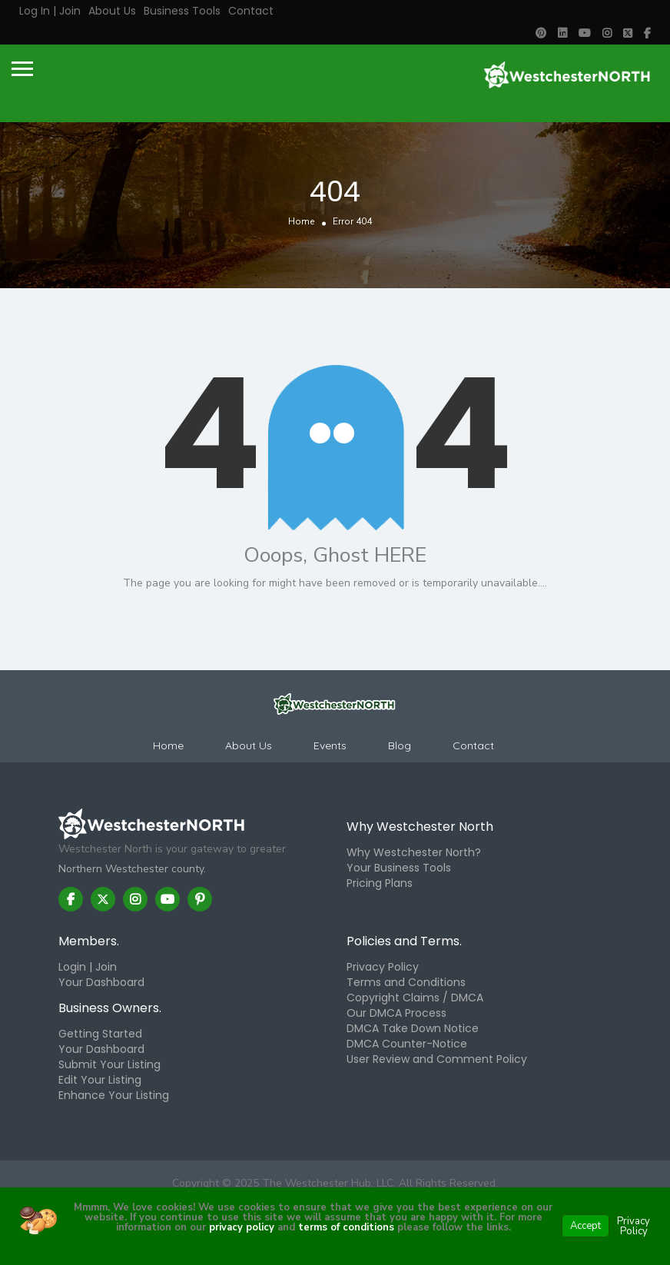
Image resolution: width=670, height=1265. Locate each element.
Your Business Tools (399, 867)
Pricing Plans (380, 883)
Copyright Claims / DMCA (415, 997)
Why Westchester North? (414, 852)
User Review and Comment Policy (437, 1059)
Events (330, 745)
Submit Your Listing (109, 1064)
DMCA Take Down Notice (413, 1028)
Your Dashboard (101, 982)
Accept (585, 1226)
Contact (251, 10)
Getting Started (100, 1033)
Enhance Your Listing (113, 1095)
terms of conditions (344, 1227)
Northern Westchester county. (132, 869)
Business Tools (182, 10)
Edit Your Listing (99, 1079)
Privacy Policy (383, 966)
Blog (399, 745)
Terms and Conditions (406, 982)
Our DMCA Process (396, 1013)
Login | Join (87, 966)
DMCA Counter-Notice (407, 1043)
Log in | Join (50, 10)
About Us (112, 10)
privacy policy (241, 1227)
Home (301, 221)
